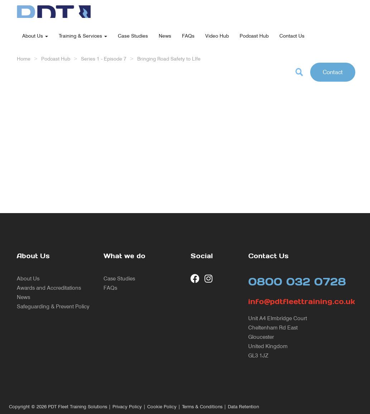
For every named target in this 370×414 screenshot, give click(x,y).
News (165, 36)
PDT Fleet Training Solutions (77, 406)
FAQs (188, 36)
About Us (35, 36)
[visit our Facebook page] (195, 278)
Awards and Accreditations (49, 287)
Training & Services (83, 36)
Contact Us (291, 36)
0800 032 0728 (297, 281)
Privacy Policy (127, 406)
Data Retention (243, 406)
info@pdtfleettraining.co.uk (300, 301)
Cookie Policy (162, 406)
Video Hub (217, 36)
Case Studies (133, 36)
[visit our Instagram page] (209, 278)
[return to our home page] (53, 9)
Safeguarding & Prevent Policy (53, 306)
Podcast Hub (254, 36)
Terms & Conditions (202, 406)
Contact (333, 72)
